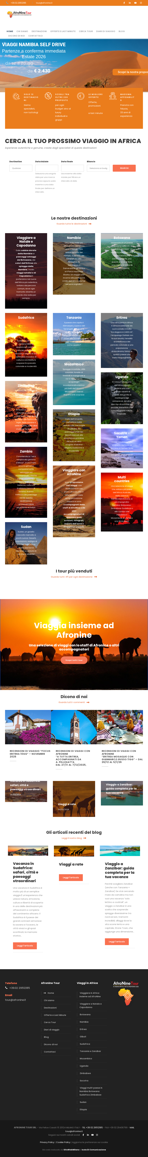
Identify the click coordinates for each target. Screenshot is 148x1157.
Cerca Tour (86, 31)
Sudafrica (85, 1044)
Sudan (83, 1102)
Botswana (85, 1014)
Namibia (84, 1021)
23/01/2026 (111, 798)
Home (10, 31)
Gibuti (83, 1036)
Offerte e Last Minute (63, 31)
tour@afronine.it (44, 2)
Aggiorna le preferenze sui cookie (90, 1142)
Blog (122, 31)
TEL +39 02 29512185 (92, 1127)
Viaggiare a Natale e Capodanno (90, 1005)
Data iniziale (41, 161)
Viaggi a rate (67, 804)
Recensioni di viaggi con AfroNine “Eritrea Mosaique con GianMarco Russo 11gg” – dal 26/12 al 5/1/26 (122, 756)
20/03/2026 (15, 794)
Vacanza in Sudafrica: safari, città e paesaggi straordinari (25, 785)
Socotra (84, 1080)
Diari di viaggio (105, 31)
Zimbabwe (85, 1073)
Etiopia (83, 1109)
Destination (15, 161)
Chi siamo (22, 31)
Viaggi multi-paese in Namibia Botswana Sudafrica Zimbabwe (90, 1091)
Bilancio (91, 161)
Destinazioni (39, 31)
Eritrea (83, 1029)
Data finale (67, 161)
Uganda (84, 1065)
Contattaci (35, 35)
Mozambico (86, 1058)
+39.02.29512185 (18, 2)
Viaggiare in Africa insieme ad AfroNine (90, 995)
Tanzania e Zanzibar (90, 1051)
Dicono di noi (16, 35)
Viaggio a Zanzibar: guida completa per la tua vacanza (121, 789)
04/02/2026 (63, 809)
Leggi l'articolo (25, 945)
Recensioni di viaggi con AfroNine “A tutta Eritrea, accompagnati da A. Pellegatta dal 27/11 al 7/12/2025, (73, 758)
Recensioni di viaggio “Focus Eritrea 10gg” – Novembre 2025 (30, 753)
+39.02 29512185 (19, 988)
